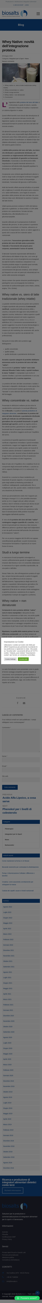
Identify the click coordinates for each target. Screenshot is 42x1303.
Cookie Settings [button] (10, 659)
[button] (27, 1298)
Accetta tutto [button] (23, 659)
